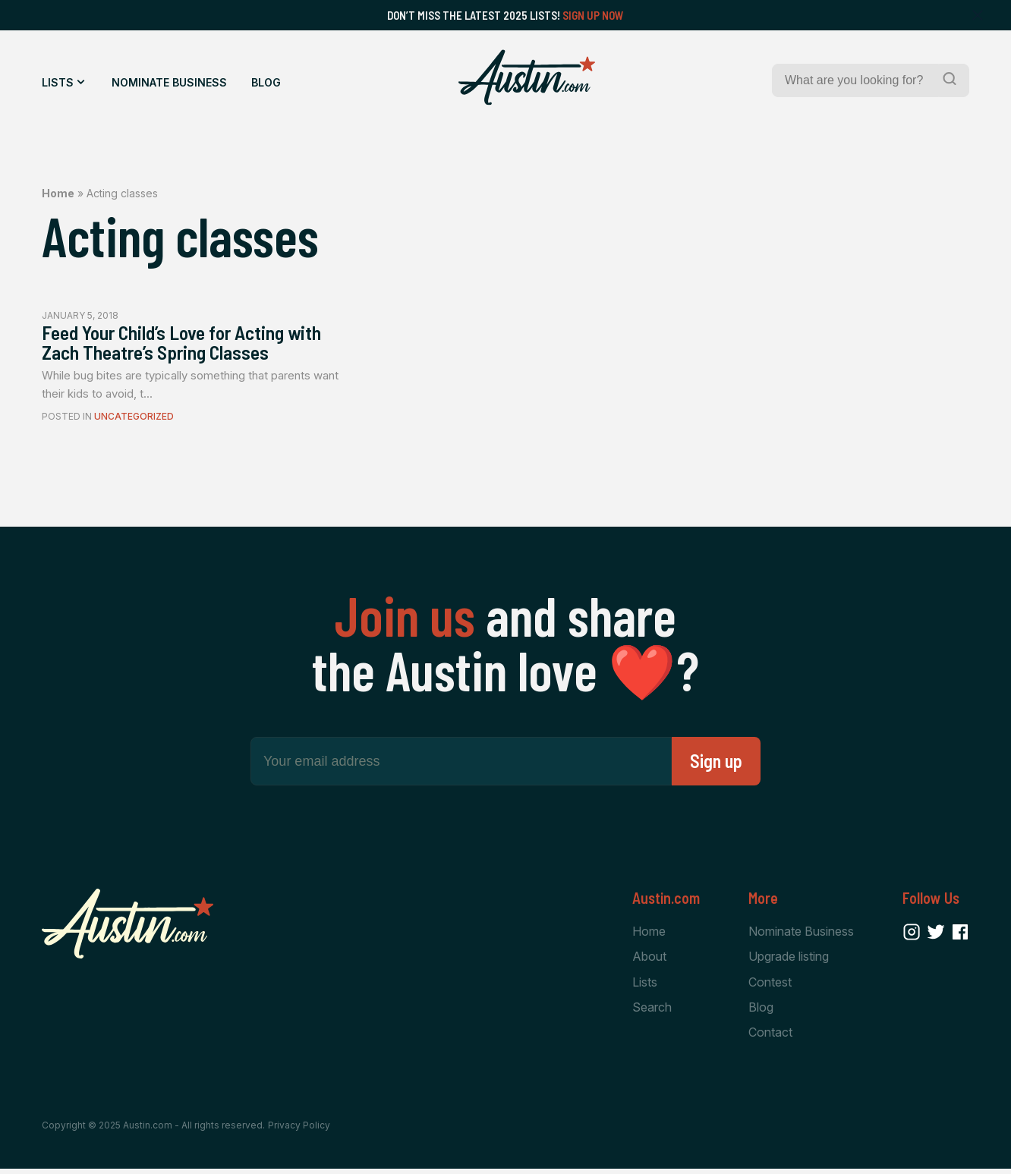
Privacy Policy (299, 1130)
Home (58, 193)
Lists (58, 82)
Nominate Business (169, 82)
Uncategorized (134, 420)
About (649, 960)
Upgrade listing (788, 960)
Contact (770, 1036)
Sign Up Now (593, 15)
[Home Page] (526, 77)
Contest (770, 985)
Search (652, 1011)
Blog (266, 82)
